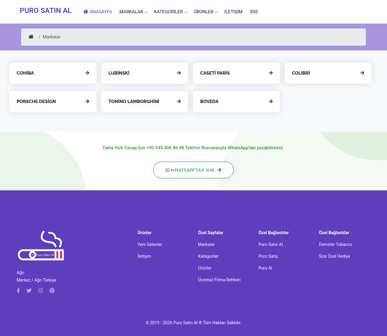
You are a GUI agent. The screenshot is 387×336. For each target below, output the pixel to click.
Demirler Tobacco (335, 244)
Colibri (301, 73)
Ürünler (205, 268)
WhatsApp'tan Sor (196, 170)
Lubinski (119, 73)
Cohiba (25, 73)
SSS (254, 12)
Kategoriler (208, 256)
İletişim (144, 256)
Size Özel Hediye (334, 256)
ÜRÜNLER (205, 12)
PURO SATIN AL (46, 10)
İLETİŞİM (233, 12)
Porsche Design (36, 101)
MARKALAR (133, 12)
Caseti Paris (215, 73)
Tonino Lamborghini (134, 101)
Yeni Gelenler (150, 244)
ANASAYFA (97, 12)
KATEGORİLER (170, 12)
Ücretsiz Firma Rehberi (219, 279)
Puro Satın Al (271, 244)
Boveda (209, 101)
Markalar (206, 244)
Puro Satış (268, 256)
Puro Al (265, 268)
